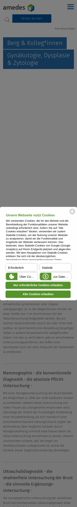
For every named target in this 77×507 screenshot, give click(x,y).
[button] (21, 267)
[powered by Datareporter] (72, 214)
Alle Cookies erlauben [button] (38, 294)
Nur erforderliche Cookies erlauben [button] (38, 285)
